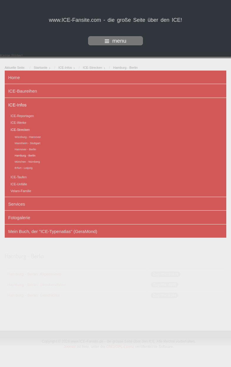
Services (16, 203)
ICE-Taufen (19, 177)
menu (115, 41)
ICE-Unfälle (19, 183)
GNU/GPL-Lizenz (121, 347)
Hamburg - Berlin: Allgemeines (34, 274)
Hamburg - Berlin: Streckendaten (36, 284)
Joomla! (70, 347)
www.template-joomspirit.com (115, 362)
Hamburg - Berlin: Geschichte (33, 295)
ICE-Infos (17, 104)
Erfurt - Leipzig (24, 167)
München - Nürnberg (27, 161)
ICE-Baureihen (22, 90)
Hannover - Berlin (25, 149)
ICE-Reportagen (22, 115)
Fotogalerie (19, 217)
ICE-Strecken (20, 129)
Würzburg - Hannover (28, 136)
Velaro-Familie (21, 190)
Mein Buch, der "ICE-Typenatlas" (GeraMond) (52, 230)
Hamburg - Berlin (25, 155)
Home (14, 76)
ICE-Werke (18, 122)
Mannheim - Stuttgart (27, 143)
